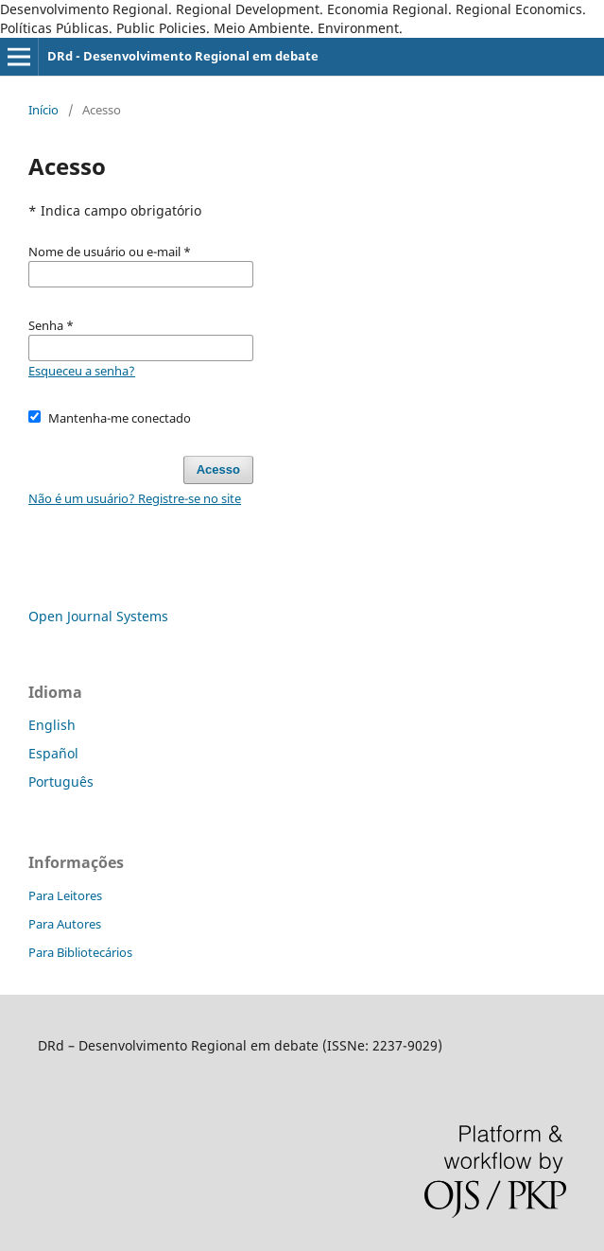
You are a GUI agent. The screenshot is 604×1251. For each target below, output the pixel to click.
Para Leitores (65, 895)
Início (43, 109)
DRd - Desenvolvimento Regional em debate (183, 55)
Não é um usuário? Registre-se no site (134, 498)
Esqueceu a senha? (81, 370)
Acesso (218, 469)
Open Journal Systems (98, 616)
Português (61, 782)
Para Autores (64, 923)
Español (53, 753)
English (52, 725)
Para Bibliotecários (80, 952)
